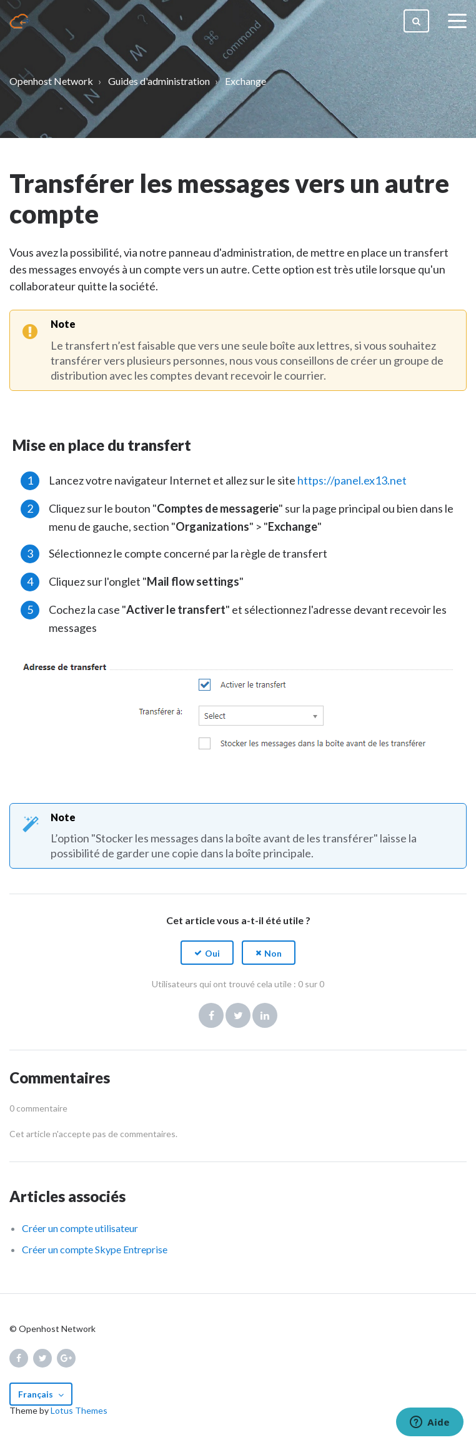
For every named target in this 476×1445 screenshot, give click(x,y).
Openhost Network (51, 81)
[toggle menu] (457, 21)
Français (36, 1394)
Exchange (245, 81)
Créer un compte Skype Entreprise (94, 1249)
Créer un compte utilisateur (80, 1228)
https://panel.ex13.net (352, 480)
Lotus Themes (79, 1410)
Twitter (238, 1015)
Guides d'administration (159, 81)
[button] (207, 952)
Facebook (211, 1015)
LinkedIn (264, 1015)
